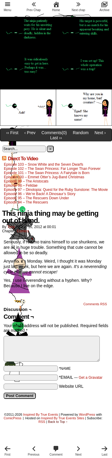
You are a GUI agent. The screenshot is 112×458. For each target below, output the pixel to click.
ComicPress (12, 418)
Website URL (71, 386)
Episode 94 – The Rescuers (26, 202)
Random (81, 132)
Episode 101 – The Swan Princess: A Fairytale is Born (47, 173)
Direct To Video (23, 158)
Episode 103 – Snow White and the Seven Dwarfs (43, 164)
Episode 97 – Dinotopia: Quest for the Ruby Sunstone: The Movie (56, 190)
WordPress (87, 414)
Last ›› (56, 137)
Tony (11, 227)
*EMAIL (80, 377)
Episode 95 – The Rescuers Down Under (36, 198)
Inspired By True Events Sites (62, 418)
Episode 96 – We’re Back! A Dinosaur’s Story (39, 194)
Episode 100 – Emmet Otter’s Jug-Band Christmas (44, 177)
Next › (100, 132)
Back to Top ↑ (57, 421)
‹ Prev (30, 132)
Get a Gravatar (90, 377)
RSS (42, 421)
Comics (23, 231)
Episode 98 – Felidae (21, 185)
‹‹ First (12, 132)
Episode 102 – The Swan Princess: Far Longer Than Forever (52, 169)
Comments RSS (95, 304)
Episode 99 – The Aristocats (26, 181)
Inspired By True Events (40, 414)
